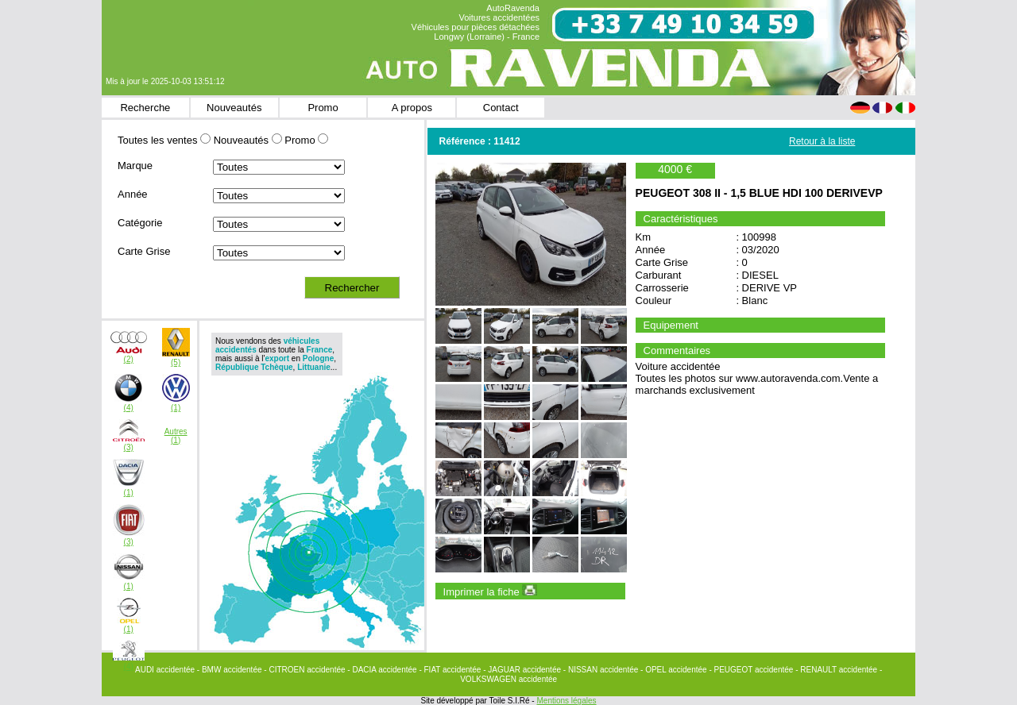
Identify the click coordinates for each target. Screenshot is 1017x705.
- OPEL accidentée (674, 669)
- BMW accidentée (230, 669)
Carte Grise (144, 251)
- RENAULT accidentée (837, 669)
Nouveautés (234, 108)
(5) (175, 362)
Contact (501, 108)
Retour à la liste (822, 141)
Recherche (145, 108)
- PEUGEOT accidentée (752, 669)
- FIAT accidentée (451, 669)
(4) (128, 407)
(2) (128, 359)
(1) (175, 407)
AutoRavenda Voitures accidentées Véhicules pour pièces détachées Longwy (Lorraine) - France (475, 22)
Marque (135, 165)
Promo (322, 108)
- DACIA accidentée (383, 669)
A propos (412, 108)
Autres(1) (176, 436)
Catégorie (140, 223)
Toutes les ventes (157, 140)
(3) (128, 447)
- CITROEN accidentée (305, 669)
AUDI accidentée (166, 669)
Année (133, 194)
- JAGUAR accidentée (523, 669)
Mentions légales (566, 700)
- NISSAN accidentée (601, 669)
